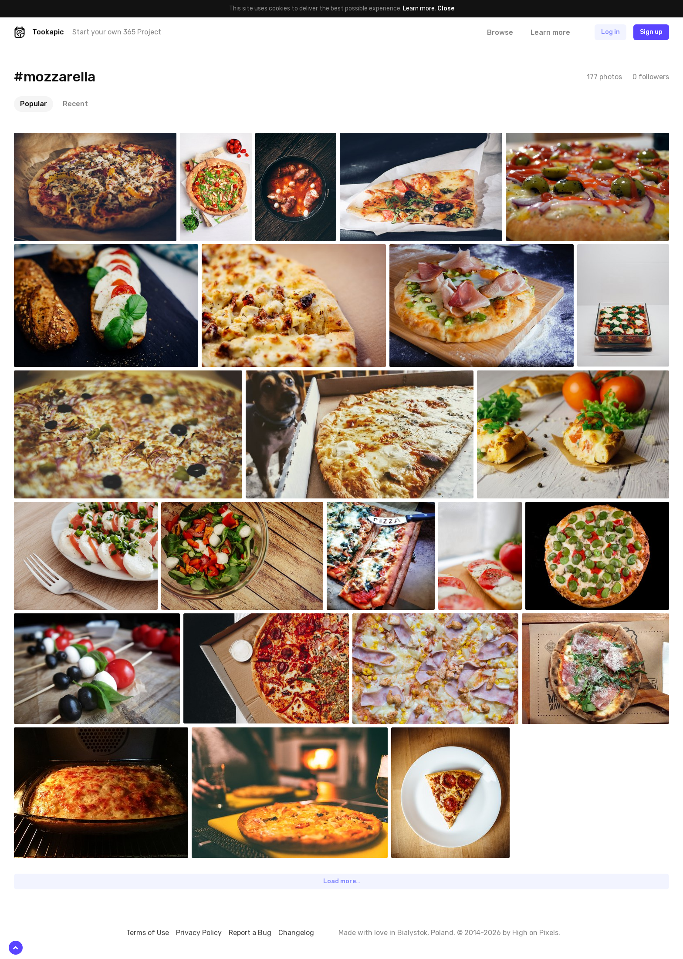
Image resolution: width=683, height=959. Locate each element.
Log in (610, 32)
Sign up (651, 32)
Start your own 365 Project (116, 32)
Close (445, 8)
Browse (500, 32)
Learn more (419, 8)
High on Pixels (535, 933)
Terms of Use (147, 933)
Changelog (296, 933)
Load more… (341, 881)
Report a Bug (250, 933)
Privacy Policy (199, 933)
